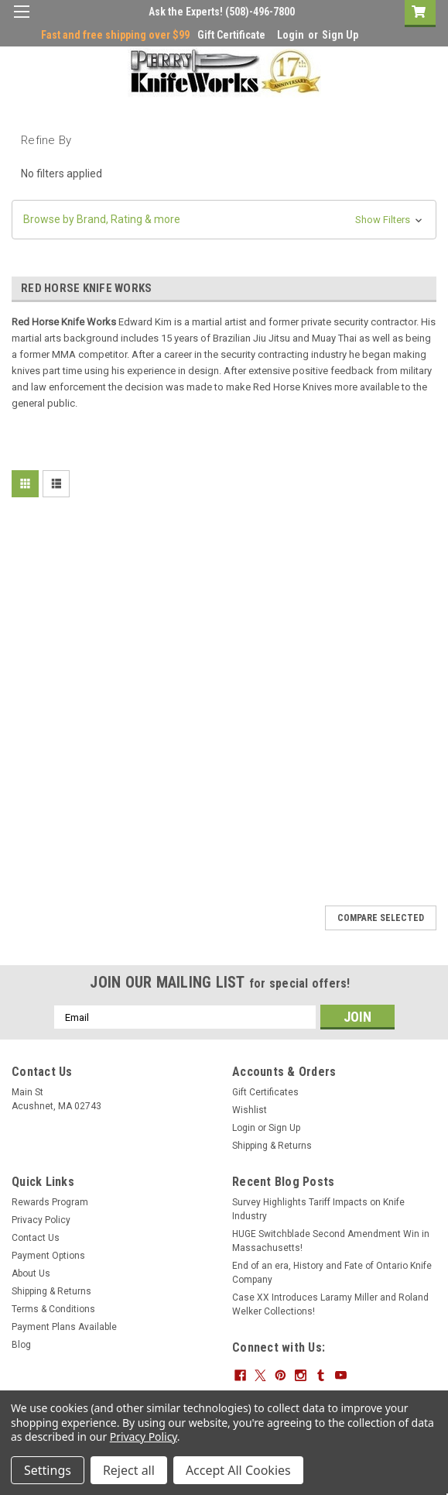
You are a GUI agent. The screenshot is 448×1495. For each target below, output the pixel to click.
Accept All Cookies (238, 1470)
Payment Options (48, 1255)
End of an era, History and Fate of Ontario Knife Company (332, 1272)
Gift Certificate (231, 35)
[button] (224, 219)
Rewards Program (50, 1202)
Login (290, 35)
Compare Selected (380, 917)
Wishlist (249, 1110)
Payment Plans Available (64, 1326)
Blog (21, 1344)
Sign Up (340, 35)
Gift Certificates (265, 1092)
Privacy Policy (41, 1220)
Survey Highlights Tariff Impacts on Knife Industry (318, 1209)
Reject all (129, 1470)
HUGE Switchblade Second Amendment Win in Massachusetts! (330, 1241)
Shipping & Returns (272, 1145)
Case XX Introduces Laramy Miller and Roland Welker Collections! (330, 1304)
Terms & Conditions (53, 1309)
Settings (47, 1470)
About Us (31, 1273)
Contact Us (36, 1237)
